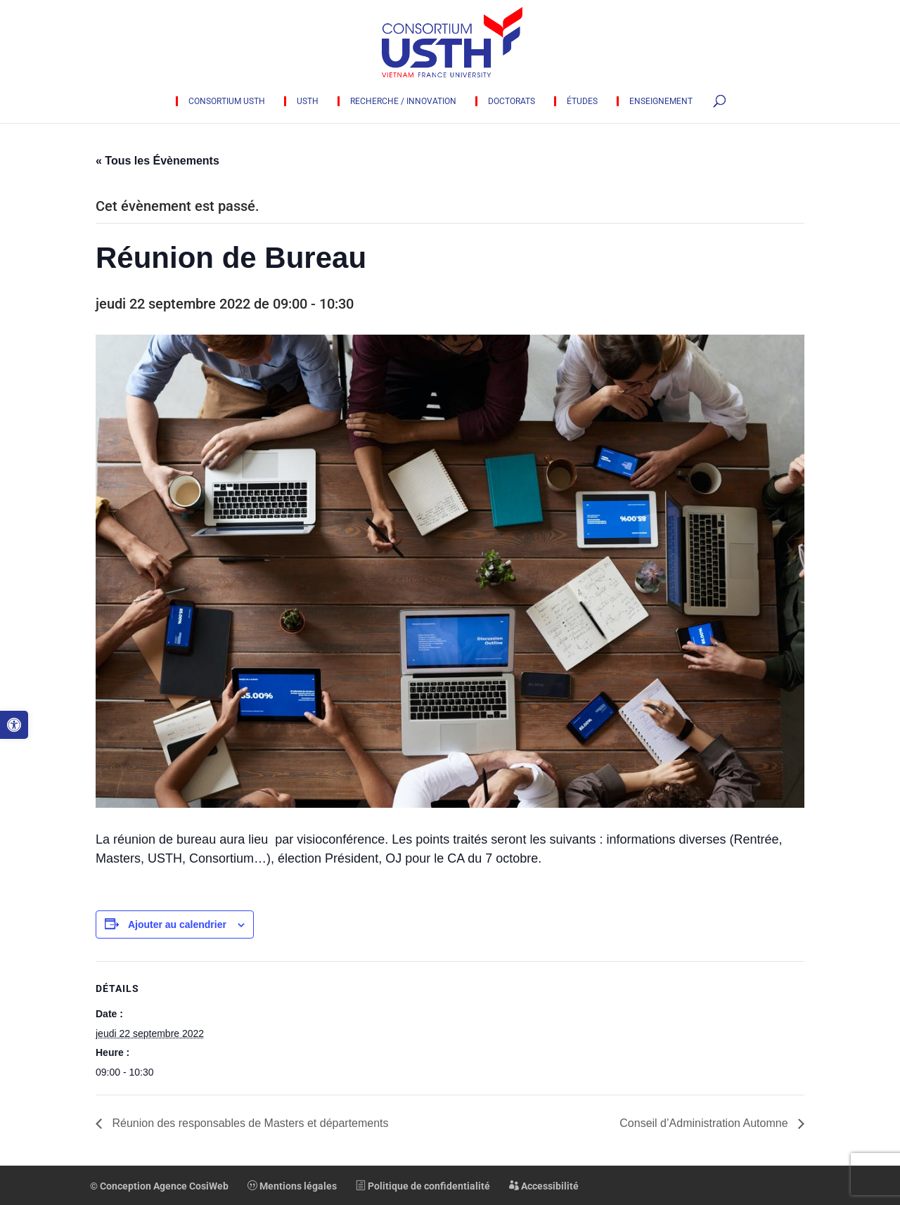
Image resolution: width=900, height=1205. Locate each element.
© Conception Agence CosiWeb (159, 1186)
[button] (14, 725)
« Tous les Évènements (157, 161)
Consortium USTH (226, 101)
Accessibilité (544, 1186)
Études (582, 101)
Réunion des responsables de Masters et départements (249, 1123)
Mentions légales (292, 1186)
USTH (308, 101)
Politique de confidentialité (423, 1186)
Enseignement (661, 101)
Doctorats (511, 101)
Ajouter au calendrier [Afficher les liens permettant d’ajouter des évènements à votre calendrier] (177, 924)
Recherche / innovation (403, 101)
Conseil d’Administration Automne (705, 1123)
